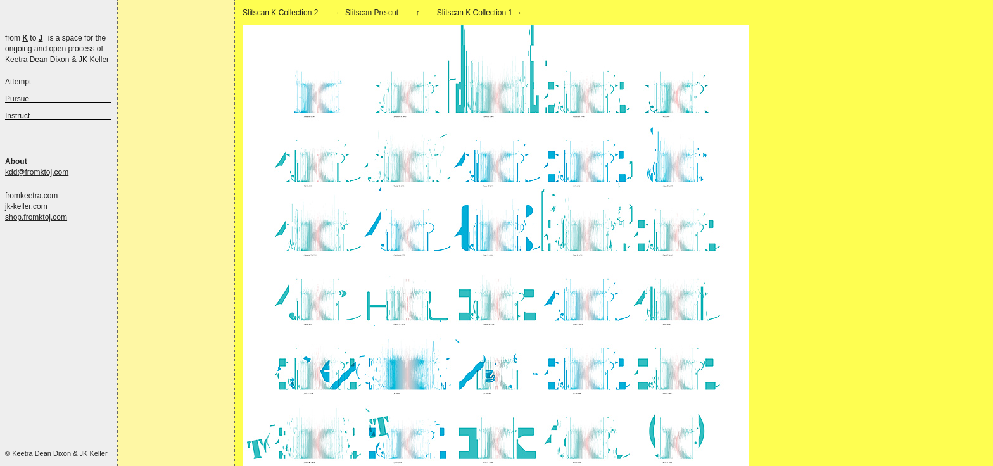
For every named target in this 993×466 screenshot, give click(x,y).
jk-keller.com (26, 206)
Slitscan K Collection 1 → (479, 12)
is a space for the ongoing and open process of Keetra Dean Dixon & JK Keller (57, 49)
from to (23, 38)
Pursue (17, 98)
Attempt (18, 81)
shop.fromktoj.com (36, 217)
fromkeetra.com (31, 195)
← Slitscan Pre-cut (367, 12)
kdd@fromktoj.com (36, 172)
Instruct (17, 115)
